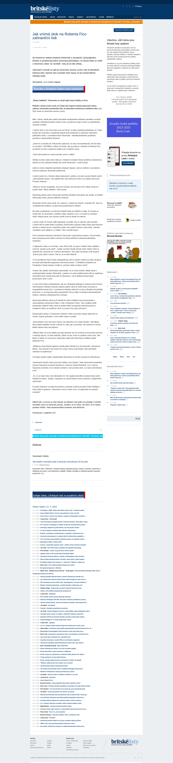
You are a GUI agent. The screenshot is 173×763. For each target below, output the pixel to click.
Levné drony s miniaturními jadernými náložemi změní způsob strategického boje (125, 297)
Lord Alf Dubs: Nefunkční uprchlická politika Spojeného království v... (62, 697)
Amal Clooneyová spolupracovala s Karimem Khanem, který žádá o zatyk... (64, 522)
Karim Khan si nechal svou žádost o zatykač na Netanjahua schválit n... (63, 516)
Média (49, 745)
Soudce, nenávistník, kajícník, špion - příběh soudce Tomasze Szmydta (63, 545)
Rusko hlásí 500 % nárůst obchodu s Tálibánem (55, 651)
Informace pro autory (89, 745)
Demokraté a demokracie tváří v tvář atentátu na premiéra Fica (68, 634)
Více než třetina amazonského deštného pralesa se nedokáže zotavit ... (63, 539)
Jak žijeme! (51, 605)
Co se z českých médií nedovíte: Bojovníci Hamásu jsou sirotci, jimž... (62, 625)
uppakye (52, 622)
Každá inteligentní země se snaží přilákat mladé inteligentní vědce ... (69, 611)
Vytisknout (37, 430)
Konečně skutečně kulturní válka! (61, 706)
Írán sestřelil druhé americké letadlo (123, 383)
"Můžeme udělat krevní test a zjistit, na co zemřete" (56, 663)
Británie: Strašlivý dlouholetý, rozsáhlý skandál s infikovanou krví (61, 585)
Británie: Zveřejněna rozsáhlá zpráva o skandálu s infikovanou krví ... (62, 533)
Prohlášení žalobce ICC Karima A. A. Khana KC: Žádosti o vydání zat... (62, 562)
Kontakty (69, 743)
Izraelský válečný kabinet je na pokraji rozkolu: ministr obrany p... (61, 700)
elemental (52, 677)
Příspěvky (110, 17)
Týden (115, 357)
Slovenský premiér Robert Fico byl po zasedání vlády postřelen (60, 720)
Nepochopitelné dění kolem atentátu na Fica (66, 683)
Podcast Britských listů (118, 175)
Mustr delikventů (62, 646)
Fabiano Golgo (45, 588)
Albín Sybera (44, 628)
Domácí (49, 741)
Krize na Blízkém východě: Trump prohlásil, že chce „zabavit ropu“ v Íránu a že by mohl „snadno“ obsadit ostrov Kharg (125, 311)
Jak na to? (113, 189)
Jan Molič (43, 674)
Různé (49, 747)
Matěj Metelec (44, 706)
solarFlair (52, 718)
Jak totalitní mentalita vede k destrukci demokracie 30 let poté (60, 462)
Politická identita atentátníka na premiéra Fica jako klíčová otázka (69, 686)
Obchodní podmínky (72, 750)
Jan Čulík (43, 548)
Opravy (68, 745)
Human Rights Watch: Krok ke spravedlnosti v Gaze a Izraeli (59, 513)
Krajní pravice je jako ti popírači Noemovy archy (66, 588)
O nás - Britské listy (72, 741)
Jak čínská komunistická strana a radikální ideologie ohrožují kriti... (62, 669)
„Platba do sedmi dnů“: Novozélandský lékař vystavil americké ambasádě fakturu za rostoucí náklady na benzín (125, 390)
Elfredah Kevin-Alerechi (56, 571)
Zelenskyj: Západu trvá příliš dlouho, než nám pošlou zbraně (59, 527)
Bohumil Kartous (44, 465)
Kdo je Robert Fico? (46, 680)
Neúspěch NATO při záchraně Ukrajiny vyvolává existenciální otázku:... (63, 617)
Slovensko (38, 422)
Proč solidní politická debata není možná (61, 565)
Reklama (69, 747)
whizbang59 (53, 519)
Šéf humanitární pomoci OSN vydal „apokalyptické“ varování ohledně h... (63, 582)
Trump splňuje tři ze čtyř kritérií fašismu (53, 657)
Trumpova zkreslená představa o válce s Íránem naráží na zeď (125, 348)
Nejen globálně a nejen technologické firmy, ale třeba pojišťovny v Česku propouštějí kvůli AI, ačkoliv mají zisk (125, 281)
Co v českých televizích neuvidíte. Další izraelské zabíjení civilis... (61, 703)
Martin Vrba (44, 571)
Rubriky (80, 17)
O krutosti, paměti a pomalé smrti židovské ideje (124, 324)
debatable (52, 594)
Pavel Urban (44, 712)
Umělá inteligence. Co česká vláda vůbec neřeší (55, 620)
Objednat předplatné (124, 30)
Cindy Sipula (70, 571)
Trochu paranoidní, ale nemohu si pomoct (60, 692)
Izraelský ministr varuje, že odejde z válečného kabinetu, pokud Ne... (62, 614)
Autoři (101, 17)
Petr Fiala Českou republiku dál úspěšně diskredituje (64, 548)
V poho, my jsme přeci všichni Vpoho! (62, 550)
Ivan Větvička (122, 294)
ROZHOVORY (61, 17)
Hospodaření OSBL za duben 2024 (51, 542)
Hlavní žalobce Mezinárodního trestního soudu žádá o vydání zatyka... (62, 559)
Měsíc (122, 357)
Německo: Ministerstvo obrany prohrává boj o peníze (57, 671)
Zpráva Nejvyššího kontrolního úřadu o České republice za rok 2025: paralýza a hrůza (125, 332)
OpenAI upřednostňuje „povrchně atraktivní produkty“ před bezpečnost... (64, 602)
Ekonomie (33, 743)
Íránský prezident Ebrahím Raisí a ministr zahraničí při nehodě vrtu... (62, 576)
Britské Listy (125, 742)
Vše (134, 357)
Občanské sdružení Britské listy (52, 757)
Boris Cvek (43, 565)
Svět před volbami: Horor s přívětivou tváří (66, 715)
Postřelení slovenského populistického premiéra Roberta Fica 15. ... (71, 628)
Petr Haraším (44, 550)
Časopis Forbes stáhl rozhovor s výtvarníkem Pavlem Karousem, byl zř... (63, 709)
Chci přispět (128, 163)
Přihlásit (137, 6)
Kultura (32, 745)
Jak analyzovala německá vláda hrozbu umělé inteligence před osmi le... (63, 579)
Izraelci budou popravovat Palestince (124, 318)
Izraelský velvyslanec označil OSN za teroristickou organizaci (60, 640)
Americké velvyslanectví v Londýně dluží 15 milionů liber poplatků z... (62, 536)
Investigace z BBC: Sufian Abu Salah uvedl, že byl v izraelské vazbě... (62, 510)
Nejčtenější (91, 17)
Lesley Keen (44, 519)
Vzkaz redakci (87, 743)
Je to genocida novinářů (120, 303)
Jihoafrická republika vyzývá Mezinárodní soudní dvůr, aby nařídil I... (62, 643)
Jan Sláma (43, 605)
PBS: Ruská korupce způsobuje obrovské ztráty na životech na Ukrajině (125, 399)
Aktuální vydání (40, 17)
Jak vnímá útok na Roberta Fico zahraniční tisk (55, 637)
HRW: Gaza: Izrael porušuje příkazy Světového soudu (57, 723)
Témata (71, 17)
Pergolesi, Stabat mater (119, 405)
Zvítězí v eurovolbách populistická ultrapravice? (55, 591)
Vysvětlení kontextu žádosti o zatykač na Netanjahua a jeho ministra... (62, 556)
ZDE (54, 413)
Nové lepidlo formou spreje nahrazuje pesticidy (55, 597)
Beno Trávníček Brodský (48, 646)
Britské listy (46, 9)
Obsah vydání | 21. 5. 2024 (45, 507)
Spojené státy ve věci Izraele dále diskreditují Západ (57, 553)
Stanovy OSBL (87, 741)
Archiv (52, 17)
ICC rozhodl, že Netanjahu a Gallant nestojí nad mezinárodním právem (62, 525)
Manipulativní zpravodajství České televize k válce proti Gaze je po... (62, 631)
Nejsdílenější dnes (115, 366)
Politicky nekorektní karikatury (120, 234)
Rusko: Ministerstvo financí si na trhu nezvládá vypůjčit (58, 648)
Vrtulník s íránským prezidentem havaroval (54, 608)
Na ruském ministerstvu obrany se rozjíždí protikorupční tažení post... (62, 726)
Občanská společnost (36, 747)
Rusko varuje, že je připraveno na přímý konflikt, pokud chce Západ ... (62, 654)
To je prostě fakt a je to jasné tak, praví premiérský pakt (67, 689)
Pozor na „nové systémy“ (57, 712)
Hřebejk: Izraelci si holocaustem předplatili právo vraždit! (124, 290)
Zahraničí (33, 741)
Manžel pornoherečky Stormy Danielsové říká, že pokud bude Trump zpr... (64, 694)
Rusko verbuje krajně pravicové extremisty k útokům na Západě (60, 660)
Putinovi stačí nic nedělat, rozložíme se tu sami (62, 674)
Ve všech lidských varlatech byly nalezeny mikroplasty (57, 530)
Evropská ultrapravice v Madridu (50, 568)
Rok (128, 357)
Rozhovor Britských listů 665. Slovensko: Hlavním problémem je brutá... (63, 599)
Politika (49, 743)
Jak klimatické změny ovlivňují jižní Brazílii (54, 666)
